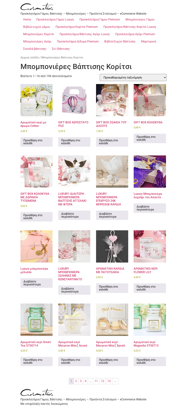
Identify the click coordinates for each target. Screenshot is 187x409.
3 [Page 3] (81, 381)
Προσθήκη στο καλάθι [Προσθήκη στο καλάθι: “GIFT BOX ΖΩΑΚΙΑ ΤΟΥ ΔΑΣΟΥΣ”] (108, 142)
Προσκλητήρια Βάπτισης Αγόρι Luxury (85, 34)
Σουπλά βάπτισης (34, 49)
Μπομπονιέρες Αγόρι (37, 41)
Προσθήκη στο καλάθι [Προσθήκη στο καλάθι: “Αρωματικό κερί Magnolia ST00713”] (146, 361)
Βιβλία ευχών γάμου (36, 27)
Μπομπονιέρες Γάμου (139, 19)
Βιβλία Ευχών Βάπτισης (120, 41)
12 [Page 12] (102, 381)
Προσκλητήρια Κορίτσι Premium (77, 27)
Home (27, 19)
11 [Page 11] (96, 381)
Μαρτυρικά (148, 41)
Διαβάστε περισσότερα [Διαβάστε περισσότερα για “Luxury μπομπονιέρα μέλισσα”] (32, 283)
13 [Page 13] (109, 381)
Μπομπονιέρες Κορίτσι (38, 34)
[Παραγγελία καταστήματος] (133, 77)
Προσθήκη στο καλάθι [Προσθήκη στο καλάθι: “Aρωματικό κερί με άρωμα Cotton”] (32, 142)
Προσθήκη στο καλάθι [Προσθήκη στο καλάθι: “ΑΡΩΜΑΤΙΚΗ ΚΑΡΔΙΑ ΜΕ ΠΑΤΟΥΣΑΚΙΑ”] (108, 288)
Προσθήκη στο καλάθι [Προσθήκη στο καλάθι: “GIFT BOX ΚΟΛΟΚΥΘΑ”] (146, 138)
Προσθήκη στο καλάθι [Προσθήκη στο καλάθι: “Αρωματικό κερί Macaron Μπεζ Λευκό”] (70, 361)
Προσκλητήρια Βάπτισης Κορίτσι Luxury (129, 27)
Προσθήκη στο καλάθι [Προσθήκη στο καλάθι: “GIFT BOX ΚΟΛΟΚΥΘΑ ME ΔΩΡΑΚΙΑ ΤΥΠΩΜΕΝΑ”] (32, 216)
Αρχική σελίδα (29, 57)
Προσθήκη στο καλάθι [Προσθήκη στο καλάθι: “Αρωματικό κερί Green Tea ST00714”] (32, 361)
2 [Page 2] (76, 381)
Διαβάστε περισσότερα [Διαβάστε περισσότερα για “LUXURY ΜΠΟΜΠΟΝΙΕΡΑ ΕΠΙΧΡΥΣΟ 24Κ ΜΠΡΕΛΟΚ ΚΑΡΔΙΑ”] (107, 215)
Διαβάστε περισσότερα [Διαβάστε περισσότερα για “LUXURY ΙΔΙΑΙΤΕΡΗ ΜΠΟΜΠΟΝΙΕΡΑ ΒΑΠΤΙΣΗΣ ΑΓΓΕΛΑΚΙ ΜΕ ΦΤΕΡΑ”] (70, 215)
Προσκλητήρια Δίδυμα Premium (78, 41)
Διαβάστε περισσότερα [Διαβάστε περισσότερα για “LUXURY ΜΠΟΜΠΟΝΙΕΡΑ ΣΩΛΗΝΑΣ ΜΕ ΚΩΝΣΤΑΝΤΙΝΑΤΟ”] (70, 290)
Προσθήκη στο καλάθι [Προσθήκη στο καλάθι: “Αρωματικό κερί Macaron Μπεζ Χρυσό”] (108, 361)
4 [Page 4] (85, 381)
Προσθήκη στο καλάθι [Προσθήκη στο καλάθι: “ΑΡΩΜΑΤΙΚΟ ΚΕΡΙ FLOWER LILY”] (146, 288)
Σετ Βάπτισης (61, 49)
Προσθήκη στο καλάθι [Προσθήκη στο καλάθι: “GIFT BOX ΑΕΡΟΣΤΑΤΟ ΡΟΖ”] (70, 142)
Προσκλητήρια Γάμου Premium (99, 19)
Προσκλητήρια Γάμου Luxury (55, 19)
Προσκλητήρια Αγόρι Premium (135, 34)
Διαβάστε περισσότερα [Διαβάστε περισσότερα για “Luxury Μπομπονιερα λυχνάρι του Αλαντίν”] (145, 208)
